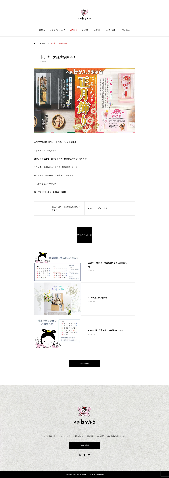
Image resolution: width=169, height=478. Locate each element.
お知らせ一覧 (84, 363)
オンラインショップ (57, 30)
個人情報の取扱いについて (117, 436)
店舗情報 (97, 30)
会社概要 (85, 30)
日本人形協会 (84, 445)
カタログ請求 (110, 30)
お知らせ (73, 30)
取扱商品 (42, 30)
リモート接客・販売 (49, 436)
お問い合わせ (125, 30)
